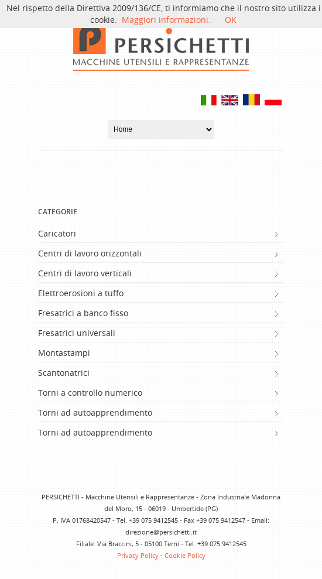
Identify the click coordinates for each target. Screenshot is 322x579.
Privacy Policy (138, 555)
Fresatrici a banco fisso (83, 312)
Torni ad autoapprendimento (95, 412)
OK (231, 19)
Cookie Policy (185, 555)
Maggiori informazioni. (166, 19)
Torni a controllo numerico (90, 392)
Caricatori (57, 233)
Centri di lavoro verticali (85, 273)
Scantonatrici (64, 372)
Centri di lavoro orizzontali (90, 253)
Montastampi (64, 352)
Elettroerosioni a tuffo (81, 293)
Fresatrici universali (76, 332)
